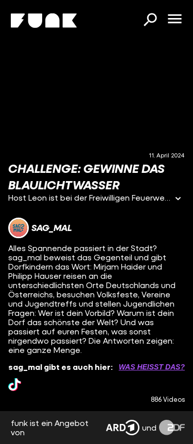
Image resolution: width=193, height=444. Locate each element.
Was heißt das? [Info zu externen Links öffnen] (152, 367)
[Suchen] (149, 20)
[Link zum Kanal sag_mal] (40, 228)
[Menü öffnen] (174, 19)
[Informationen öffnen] (178, 199)
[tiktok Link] (14, 384)
